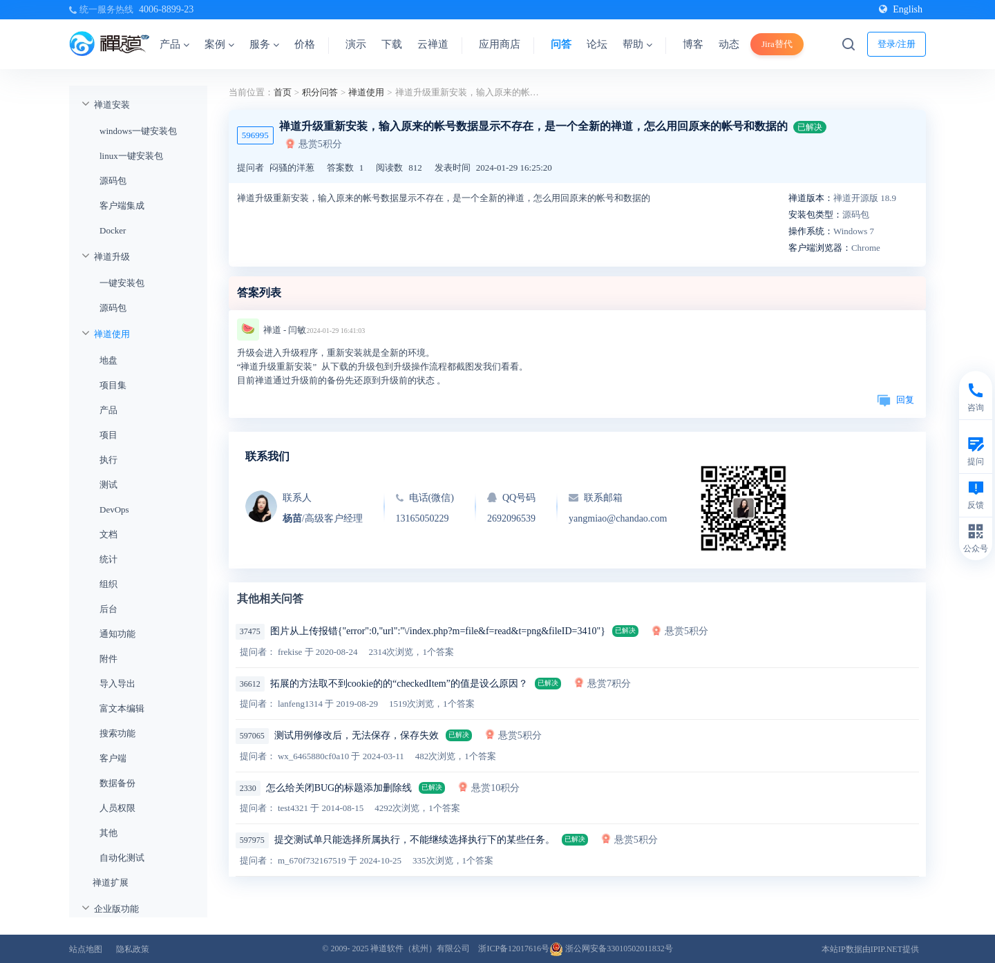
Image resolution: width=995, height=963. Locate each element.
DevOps (114, 509)
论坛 (597, 44)
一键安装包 (122, 283)
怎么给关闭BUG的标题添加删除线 (339, 788)
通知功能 (117, 634)
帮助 (637, 44)
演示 (355, 44)
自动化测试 (122, 857)
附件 (108, 659)
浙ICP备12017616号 (513, 948)
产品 (174, 44)
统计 (108, 559)
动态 (729, 44)
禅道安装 (112, 104)
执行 (108, 460)
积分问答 (320, 92)
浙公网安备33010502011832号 (611, 948)
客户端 (113, 758)
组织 (108, 584)
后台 (108, 609)
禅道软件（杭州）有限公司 (420, 948)
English (900, 9)
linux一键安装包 (131, 156)
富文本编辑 (122, 708)
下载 (391, 44)
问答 (561, 44)
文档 (108, 534)
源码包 (113, 180)
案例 (219, 44)
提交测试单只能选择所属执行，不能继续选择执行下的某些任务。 (414, 840)
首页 (283, 92)
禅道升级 (112, 256)
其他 (108, 833)
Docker (113, 230)
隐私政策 (132, 949)
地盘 (108, 360)
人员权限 (117, 808)
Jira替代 (777, 44)
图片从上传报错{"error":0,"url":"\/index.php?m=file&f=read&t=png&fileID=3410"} (437, 631)
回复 (895, 399)
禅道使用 (112, 334)
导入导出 (117, 683)
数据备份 (117, 783)
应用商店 (499, 44)
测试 (108, 484)
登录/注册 (897, 44)
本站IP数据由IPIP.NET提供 (870, 949)
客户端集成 (122, 205)
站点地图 (85, 949)
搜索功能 (117, 733)
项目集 (113, 385)
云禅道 (432, 44)
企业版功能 (116, 909)
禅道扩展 (111, 882)
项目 (108, 435)
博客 (693, 44)
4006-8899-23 (166, 9)
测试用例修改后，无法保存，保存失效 (356, 735)
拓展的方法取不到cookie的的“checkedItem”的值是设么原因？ (399, 683)
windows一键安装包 (138, 131)
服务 (264, 44)
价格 (304, 44)
